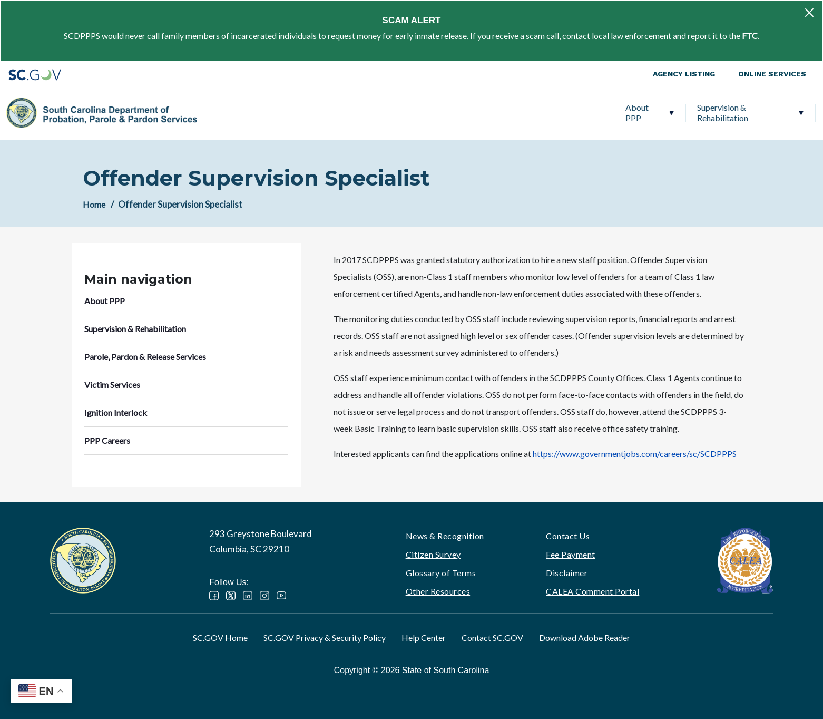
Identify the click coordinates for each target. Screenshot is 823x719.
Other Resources (438, 591)
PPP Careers (752, 112)
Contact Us (568, 536)
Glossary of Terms (441, 573)
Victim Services (574, 112)
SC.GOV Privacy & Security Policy (324, 638)
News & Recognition (445, 536)
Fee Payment (570, 554)
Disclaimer (566, 573)
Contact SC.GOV (492, 638)
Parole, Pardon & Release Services (455, 112)
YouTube (281, 595)
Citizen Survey (433, 554)
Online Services (772, 74)
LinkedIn (247, 595)
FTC (750, 36)
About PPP (220, 112)
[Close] (809, 12)
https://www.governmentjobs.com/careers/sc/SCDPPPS (635, 454)
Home (94, 204)
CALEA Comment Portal (592, 591)
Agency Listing (684, 74)
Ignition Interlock (662, 112)
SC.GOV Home (220, 638)
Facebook (214, 595)
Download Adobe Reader (584, 638)
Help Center (423, 638)
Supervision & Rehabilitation (305, 112)
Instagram (264, 595)
